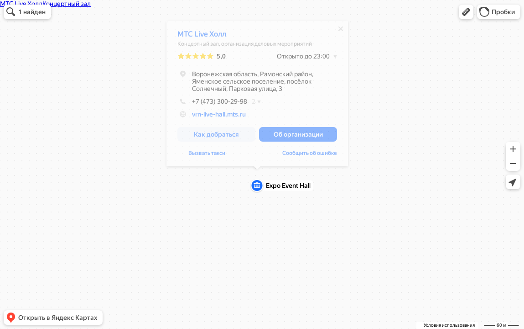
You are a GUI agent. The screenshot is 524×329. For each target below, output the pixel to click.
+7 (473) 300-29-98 (212, 103)
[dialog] (257, 96)
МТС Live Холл (201, 36)
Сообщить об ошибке (309, 155)
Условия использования (449, 325)
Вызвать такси (206, 155)
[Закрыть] (340, 31)
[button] (466, 12)
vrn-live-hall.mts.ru (219, 116)
